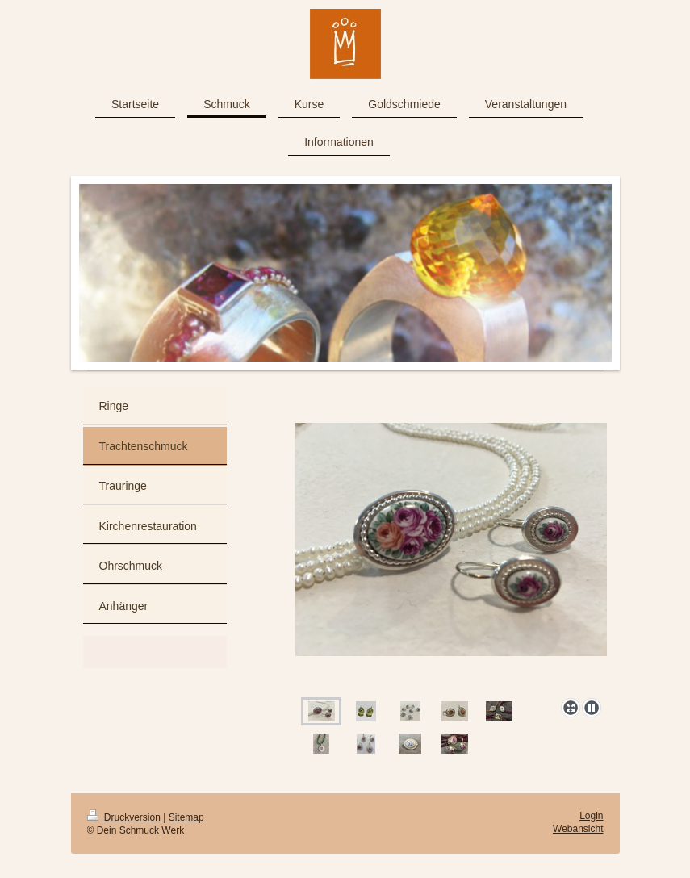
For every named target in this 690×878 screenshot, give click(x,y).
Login (591, 816)
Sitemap (186, 817)
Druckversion (125, 817)
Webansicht (578, 828)
